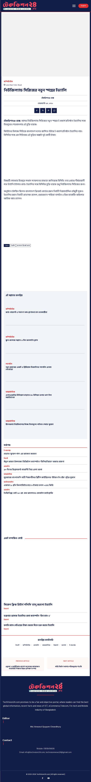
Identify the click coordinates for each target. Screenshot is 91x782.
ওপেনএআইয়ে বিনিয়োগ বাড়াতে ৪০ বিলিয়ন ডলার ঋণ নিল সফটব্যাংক (29, 396)
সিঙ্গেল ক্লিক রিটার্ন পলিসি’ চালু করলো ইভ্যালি (28, 605)
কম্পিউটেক (8, 81)
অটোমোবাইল (8, 482)
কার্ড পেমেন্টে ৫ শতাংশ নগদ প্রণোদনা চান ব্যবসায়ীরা (26, 312)
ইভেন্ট (6, 458)
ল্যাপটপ (9, 364)
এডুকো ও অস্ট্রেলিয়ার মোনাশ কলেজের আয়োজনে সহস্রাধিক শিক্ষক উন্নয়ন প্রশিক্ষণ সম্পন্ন (23, 668)
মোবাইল (7, 466)
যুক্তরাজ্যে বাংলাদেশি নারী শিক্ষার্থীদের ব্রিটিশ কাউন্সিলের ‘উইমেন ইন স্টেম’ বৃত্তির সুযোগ (39, 477)
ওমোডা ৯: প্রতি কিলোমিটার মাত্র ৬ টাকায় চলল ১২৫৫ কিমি (28, 485)
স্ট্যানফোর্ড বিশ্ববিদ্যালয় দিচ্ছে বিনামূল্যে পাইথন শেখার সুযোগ (29, 424)
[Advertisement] (45, 158)
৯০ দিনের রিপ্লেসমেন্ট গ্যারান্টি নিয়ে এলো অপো (23, 469)
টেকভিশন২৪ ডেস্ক (47, 98)
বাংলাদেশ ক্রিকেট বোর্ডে (23, 246)
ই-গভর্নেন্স (7, 450)
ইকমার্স (6, 609)
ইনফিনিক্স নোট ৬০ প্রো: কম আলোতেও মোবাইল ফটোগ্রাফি (28, 493)
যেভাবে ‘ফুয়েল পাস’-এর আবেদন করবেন (20, 453)
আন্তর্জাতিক (10, 392)
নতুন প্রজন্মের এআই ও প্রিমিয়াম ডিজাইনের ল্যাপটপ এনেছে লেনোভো (28, 368)
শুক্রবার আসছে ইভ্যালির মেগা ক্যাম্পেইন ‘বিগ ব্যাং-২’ (27, 616)
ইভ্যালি (13, 246)
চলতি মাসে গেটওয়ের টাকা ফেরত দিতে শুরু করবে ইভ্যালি (29, 625)
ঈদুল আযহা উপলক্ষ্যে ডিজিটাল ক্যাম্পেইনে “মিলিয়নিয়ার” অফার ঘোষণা (34, 461)
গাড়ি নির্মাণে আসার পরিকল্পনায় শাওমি (68, 667)
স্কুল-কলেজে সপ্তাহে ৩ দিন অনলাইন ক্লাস (22, 340)
